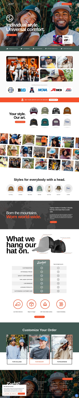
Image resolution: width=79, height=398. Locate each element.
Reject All (14, 393)
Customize (7, 393)
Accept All (21, 393)
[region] (14, 390)
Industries (40, 4)
